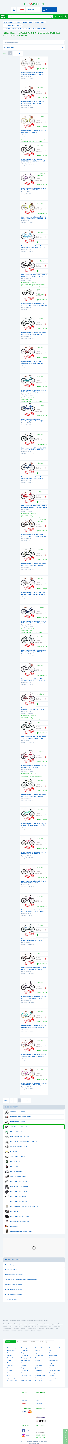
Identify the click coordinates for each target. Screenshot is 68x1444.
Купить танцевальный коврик (13, 1294)
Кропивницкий (57, 1326)
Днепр (20, 1323)
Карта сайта (43, 1441)
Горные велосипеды (15, 1122)
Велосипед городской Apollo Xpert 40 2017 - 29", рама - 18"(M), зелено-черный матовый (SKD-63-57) (34, 305)
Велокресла (12, 1166)
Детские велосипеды (15, 1112)
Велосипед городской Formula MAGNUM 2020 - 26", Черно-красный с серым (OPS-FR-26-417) (33, 449)
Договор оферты (34, 1443)
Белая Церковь (49, 1328)
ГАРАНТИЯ (24, 1400)
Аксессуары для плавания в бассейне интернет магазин (21, 1279)
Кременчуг (23, 1328)
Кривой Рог (39, 1323)
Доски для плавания (11, 1299)
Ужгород (27, 1330)
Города (19, 1342)
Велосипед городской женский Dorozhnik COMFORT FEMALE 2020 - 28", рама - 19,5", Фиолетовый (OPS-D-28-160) (33, 1084)
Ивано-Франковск (32, 1328)
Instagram (26, 1435)
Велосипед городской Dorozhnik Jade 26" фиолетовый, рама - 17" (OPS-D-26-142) (33, 103)
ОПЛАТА (24, 1397)
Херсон (5, 1326)
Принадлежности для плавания (14, 1274)
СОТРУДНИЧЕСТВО (41, 1395)
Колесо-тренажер (26, 1380)
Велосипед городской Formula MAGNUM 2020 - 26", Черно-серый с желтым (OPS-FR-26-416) (33, 565)
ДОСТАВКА (25, 1395)
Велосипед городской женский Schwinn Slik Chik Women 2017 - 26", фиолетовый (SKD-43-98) (33, 189)
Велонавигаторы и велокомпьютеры (21, 1206)
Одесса (15, 1323)
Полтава (11, 1326)
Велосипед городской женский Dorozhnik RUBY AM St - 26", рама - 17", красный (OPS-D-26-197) (33, 622)
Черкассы (24, 1326)
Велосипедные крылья (16, 1181)
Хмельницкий (43, 1326)
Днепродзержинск (7, 1328)
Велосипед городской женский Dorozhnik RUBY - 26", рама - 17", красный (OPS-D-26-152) (34, 507)
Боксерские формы (54, 1370)
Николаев (46, 1323)
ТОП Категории (10, 1342)
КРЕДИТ (24, 1403)
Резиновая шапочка (26, 1373)
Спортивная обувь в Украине (13, 1284)
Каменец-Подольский (36, 1330)
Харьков (10, 1323)
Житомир (30, 1326)
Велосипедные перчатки (17, 1216)
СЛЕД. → (28, 1100)
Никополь (13, 1330)
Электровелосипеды (15, 1156)
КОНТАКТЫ (39, 1403)
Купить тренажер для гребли (13, 1289)
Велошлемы (12, 1211)
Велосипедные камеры (16, 1191)
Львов (25, 1323)
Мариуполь (53, 1323)
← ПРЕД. (6, 1100)
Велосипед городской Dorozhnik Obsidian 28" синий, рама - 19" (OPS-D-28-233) (33, 478)
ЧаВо (41, 1342)
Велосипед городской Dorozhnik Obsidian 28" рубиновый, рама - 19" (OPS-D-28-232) (32, 363)
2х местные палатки (54, 1368)
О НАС (37, 1400)
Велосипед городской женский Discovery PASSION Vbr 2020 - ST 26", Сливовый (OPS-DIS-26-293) (33, 911)
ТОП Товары (34, 1342)
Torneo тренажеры (40, 1358)
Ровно (50, 1326)
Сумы (36, 1326)
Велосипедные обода (15, 1196)
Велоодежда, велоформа (17, 1221)
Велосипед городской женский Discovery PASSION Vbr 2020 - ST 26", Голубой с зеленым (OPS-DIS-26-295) (33, 825)
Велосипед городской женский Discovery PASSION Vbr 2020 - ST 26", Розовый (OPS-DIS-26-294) (33, 853)
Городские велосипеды (16, 1127)
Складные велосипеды (16, 1146)
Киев (4, 1323)
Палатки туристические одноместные (39, 1353)
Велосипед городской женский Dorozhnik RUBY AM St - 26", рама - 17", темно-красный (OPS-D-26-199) (33, 709)
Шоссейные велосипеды (17, 1137)
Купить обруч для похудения (13, 1265)
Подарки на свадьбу (13, 1380)
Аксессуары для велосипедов (19, 1231)
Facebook (26, 1430)
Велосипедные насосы (16, 1201)
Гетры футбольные (40, 1348)
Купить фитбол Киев (11, 1269)
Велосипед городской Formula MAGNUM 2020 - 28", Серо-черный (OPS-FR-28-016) (33, 651)
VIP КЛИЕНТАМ (40, 1397)
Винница (60, 1323)
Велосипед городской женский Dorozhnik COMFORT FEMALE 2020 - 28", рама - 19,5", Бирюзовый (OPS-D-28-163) (33, 1027)
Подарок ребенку (40, 1375)
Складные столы (12, 1373)
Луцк (56, 1328)
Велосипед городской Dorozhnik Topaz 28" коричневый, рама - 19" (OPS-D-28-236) (33, 594)
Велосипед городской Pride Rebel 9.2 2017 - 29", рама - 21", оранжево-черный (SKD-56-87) (33, 536)
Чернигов (17, 1326)
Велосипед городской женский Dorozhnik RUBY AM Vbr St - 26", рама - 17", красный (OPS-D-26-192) (33, 767)
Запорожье (32, 1323)
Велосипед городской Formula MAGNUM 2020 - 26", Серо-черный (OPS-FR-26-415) (33, 334)
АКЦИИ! (21, 10)
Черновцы (16, 1328)
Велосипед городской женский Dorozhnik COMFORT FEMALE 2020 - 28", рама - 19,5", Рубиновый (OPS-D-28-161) (33, 1056)
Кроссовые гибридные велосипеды (21, 1142)
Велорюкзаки (12, 1161)
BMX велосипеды (14, 1132)
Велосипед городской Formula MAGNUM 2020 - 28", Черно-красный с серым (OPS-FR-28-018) (33, 738)
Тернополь (41, 1328)
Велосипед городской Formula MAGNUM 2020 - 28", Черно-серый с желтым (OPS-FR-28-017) (33, 796)
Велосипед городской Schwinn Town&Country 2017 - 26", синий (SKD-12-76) (33, 420)
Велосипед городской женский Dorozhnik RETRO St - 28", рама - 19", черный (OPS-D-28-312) (33, 276)
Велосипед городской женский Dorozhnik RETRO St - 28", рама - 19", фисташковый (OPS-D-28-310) (33, 132)
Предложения (49, 1342)
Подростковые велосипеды (18, 1117)
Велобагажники (13, 1171)
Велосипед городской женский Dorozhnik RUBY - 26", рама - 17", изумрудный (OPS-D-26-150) (33, 391)
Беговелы (11, 1151)
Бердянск (20, 1330)
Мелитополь (6, 1330)
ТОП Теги (26, 1342)
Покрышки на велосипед (17, 1186)
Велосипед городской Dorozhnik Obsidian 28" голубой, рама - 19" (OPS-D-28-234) (33, 247)
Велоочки (11, 1226)
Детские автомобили (15, 1176)
